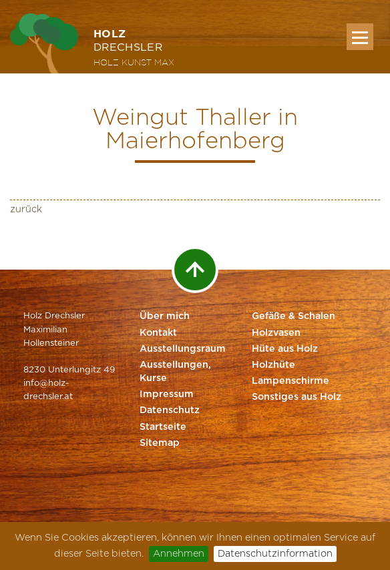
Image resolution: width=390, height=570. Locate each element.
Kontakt (158, 333)
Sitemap (160, 443)
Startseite (163, 427)
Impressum (167, 394)
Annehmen (178, 554)
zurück (26, 209)
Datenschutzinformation (275, 554)
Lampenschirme (290, 381)
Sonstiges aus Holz (296, 397)
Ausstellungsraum (183, 349)
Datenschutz (170, 410)
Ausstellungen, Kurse (175, 371)
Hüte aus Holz (285, 349)
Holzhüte (273, 365)
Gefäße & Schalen (293, 316)
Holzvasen (276, 333)
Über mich (165, 316)
